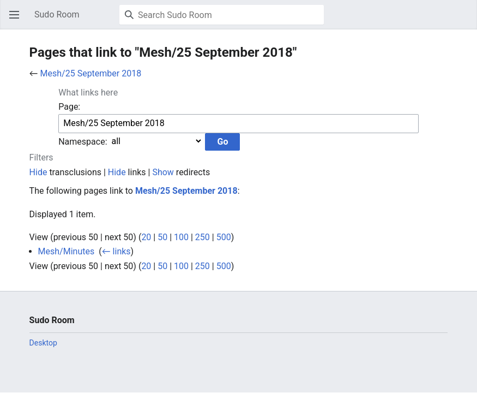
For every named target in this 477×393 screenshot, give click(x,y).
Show (162, 172)
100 (181, 237)
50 (162, 237)
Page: (69, 107)
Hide (38, 172)
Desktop (43, 342)
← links (116, 251)
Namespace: (82, 141)
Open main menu (17, 20)
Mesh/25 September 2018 (91, 73)
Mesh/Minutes (66, 251)
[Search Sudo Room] (221, 15)
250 (202, 237)
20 (146, 237)
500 (223, 237)
